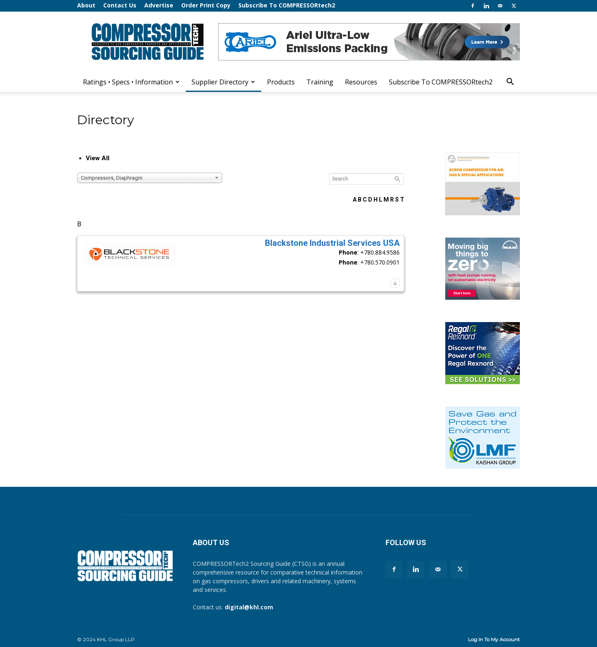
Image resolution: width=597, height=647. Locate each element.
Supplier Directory (223, 82)
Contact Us (119, 5)
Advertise (158, 5)
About (86, 5)
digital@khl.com (249, 607)
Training (319, 82)
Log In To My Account (494, 639)
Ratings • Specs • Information (131, 82)
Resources (361, 82)
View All (97, 158)
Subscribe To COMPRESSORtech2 (286, 5)
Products (281, 82)
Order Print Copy (206, 5)
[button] (510, 83)
